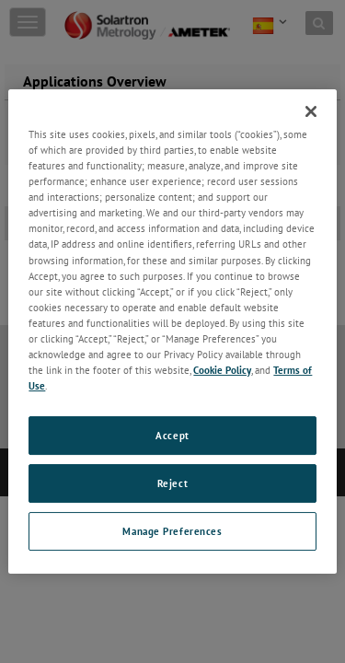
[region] (172, 331)
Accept (172, 435)
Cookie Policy (222, 370)
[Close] (311, 111)
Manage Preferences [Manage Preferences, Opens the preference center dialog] (172, 531)
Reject (172, 483)
